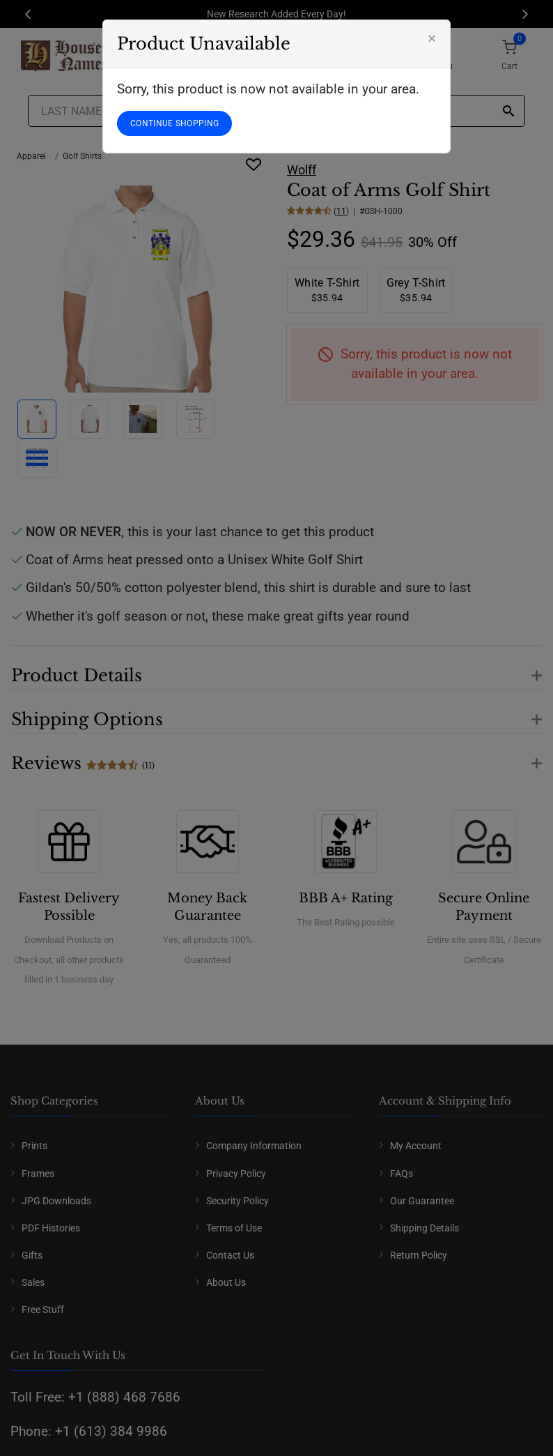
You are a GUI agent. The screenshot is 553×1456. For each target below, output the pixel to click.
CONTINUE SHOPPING (174, 123)
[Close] (431, 38)
